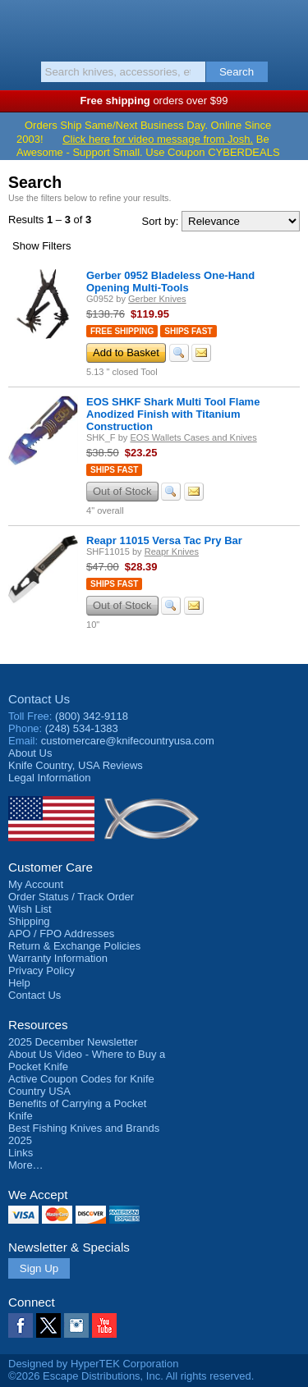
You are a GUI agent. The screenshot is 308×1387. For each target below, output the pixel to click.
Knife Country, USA (154, 28)
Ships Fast (188, 331)
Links (20, 1153)
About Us (30, 753)
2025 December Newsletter (73, 1042)
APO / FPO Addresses (61, 933)
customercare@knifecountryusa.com (127, 741)
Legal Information (49, 777)
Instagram (76, 1325)
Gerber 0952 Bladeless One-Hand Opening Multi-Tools (170, 281)
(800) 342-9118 (91, 716)
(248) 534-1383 (81, 728)
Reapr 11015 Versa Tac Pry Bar (164, 540)
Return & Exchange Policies (74, 946)
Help (19, 983)
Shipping (29, 921)
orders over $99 (154, 100)
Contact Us (39, 699)
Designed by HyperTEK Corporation (93, 1363)
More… (26, 1165)
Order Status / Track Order (71, 896)
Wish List (30, 909)
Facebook (20, 1325)
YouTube (104, 1325)
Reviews (75, 765)
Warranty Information (58, 958)
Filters (41, 246)
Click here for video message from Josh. (157, 139)
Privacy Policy (41, 970)
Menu (20, 26)
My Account (35, 884)
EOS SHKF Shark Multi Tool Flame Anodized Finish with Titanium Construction (173, 414)
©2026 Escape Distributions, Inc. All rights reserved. (131, 1376)
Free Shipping (122, 331)
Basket (287, 26)
